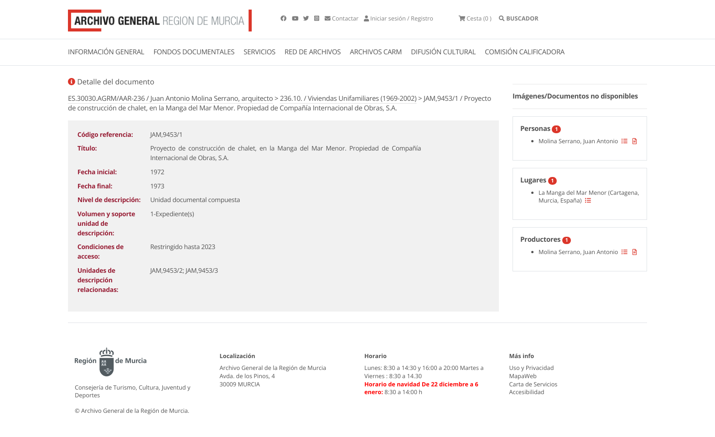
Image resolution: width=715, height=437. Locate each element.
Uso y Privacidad (531, 368)
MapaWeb (523, 376)
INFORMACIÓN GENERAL (106, 52)
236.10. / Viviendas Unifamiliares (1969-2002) (348, 98)
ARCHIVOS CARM (376, 52)
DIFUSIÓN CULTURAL (443, 52)
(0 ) (475, 18)
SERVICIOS (259, 52)
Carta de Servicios (533, 384)
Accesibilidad (526, 392)
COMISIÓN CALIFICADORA (525, 52)
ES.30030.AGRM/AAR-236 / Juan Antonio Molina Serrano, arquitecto (170, 98)
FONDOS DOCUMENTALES (193, 52)
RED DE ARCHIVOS (313, 52)
